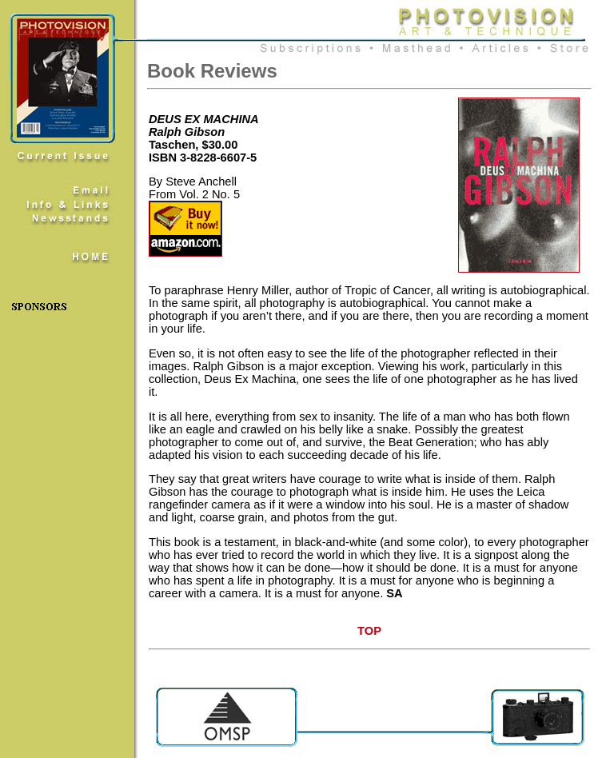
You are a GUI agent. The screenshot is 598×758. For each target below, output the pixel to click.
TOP (369, 630)
